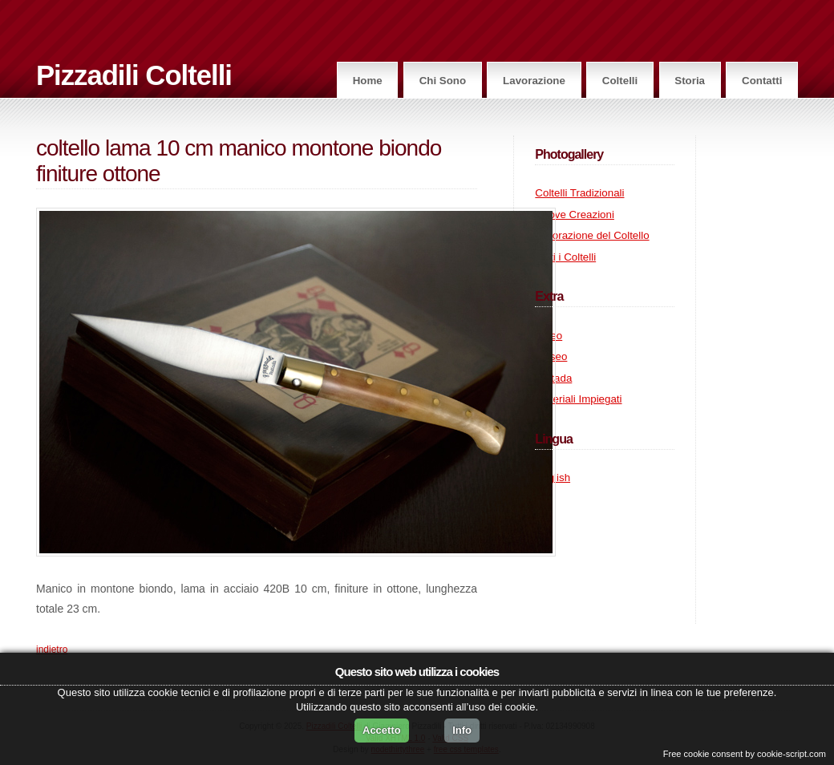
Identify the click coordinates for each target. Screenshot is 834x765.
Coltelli (620, 81)
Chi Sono (443, 81)
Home (368, 81)
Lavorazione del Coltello (592, 235)
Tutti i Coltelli (565, 257)
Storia (689, 81)
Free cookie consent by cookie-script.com (744, 754)
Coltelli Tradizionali (579, 193)
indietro (51, 649)
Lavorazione (534, 81)
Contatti (762, 81)
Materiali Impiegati (578, 399)
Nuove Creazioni (574, 214)
